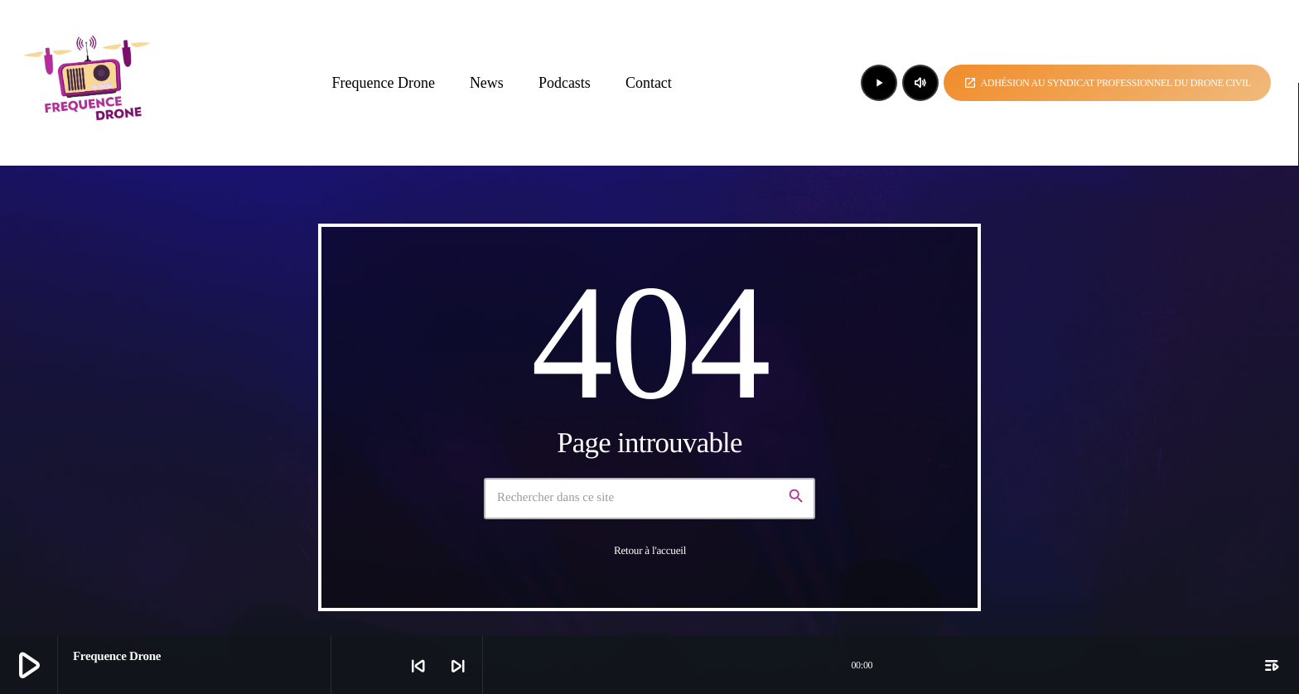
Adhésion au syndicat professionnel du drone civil (1107, 82)
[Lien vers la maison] (89, 83)
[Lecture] (879, 83)
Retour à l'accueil (650, 550)
